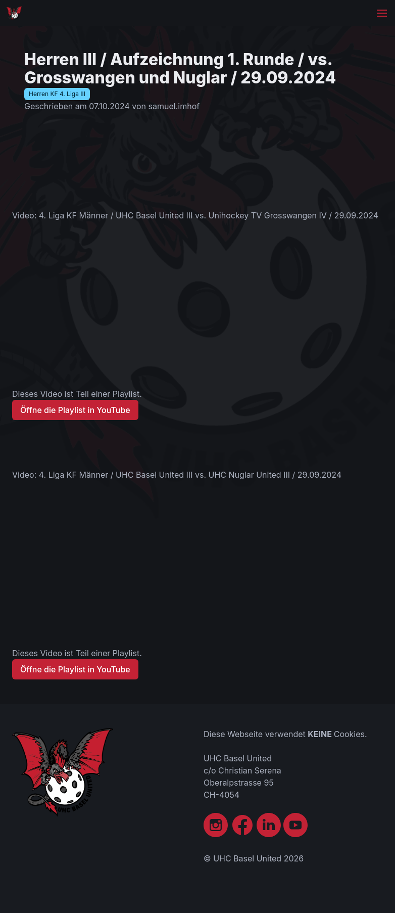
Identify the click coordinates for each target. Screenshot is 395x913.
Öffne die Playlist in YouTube (75, 410)
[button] (382, 13)
